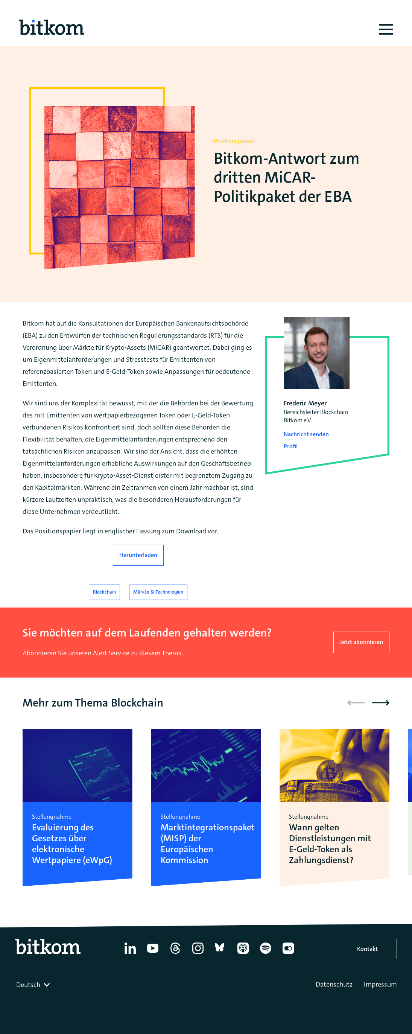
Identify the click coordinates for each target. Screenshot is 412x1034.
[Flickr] (288, 954)
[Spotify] (265, 954)
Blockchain (104, 592)
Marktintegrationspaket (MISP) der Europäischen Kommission (206, 843)
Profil (291, 446)
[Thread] (175, 954)
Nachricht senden (306, 434)
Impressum (380, 984)
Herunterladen (138, 555)
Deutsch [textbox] (28, 984)
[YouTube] (152, 954)
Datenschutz (334, 984)
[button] (380, 702)
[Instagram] (198, 954)
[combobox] (34, 984)
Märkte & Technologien (158, 592)
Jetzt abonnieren (361, 642)
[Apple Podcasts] (243, 954)
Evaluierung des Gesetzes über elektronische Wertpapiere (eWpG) (72, 843)
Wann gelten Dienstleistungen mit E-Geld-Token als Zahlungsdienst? (330, 843)
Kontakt (367, 949)
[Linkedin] (130, 954)
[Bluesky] (220, 954)
